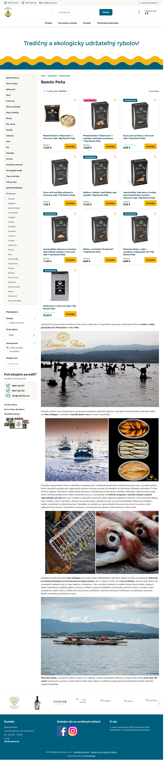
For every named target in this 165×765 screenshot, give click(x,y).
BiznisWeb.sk (90, 756)
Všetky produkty (14, 347)
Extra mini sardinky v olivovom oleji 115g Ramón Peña (138, 137)
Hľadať (106, 12)
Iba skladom (12, 351)
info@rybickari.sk (11, 741)
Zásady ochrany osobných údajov (104, 752)
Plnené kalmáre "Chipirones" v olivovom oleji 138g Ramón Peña (59, 137)
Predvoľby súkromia (81, 752)
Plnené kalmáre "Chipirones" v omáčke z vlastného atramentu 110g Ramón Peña (98, 138)
